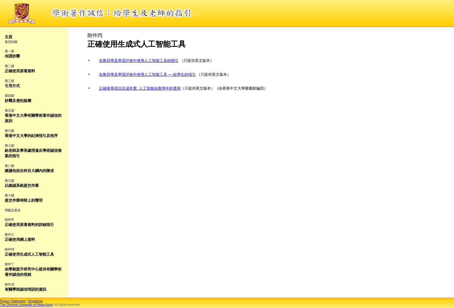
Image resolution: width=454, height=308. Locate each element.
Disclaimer (35, 301)
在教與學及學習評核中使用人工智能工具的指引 (138, 60)
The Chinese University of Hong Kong (26, 304)
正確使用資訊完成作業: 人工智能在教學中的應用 (140, 88)
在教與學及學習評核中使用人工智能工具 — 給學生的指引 (147, 74)
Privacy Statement (13, 301)
